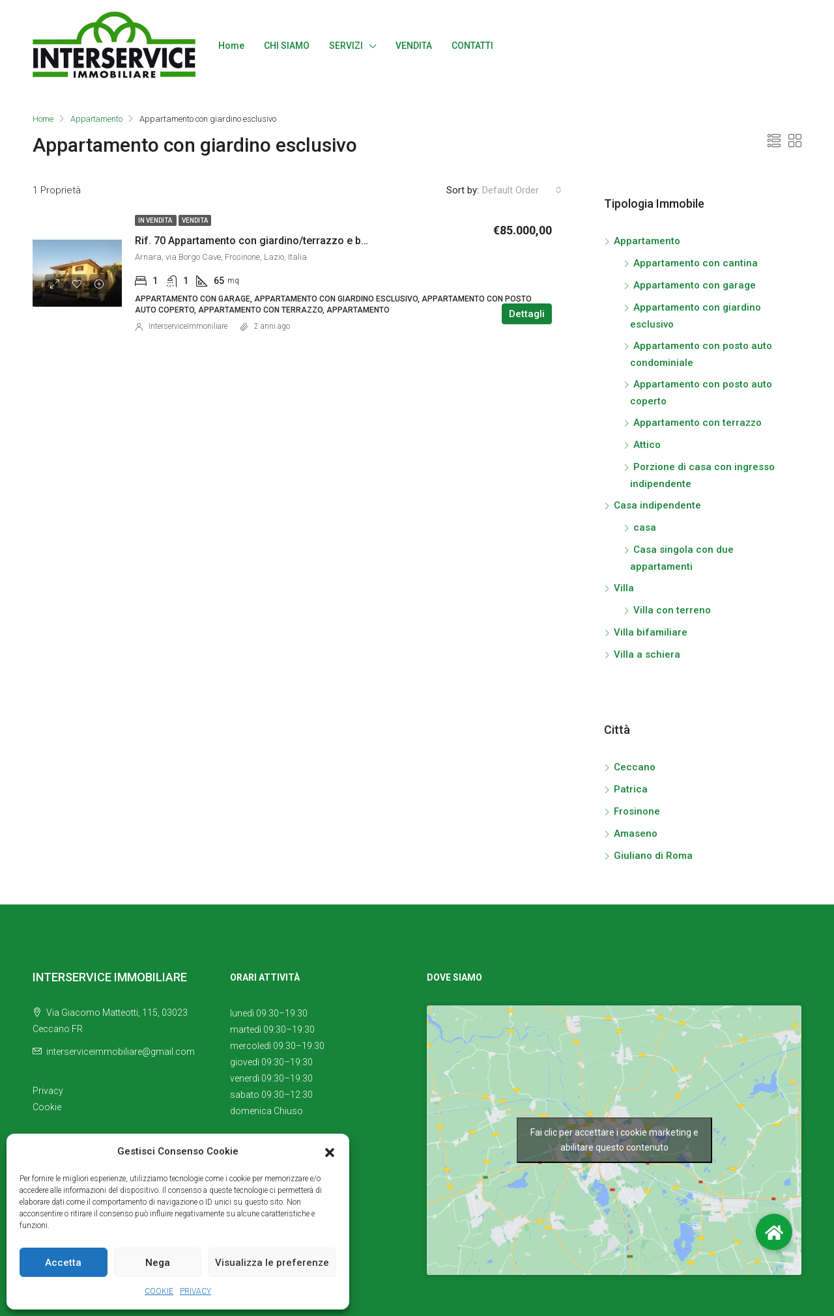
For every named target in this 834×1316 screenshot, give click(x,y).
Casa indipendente (657, 505)
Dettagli (527, 314)
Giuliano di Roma (653, 855)
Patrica (631, 789)
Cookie (47, 1107)
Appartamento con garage (694, 285)
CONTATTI (472, 45)
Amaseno (635, 833)
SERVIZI (346, 45)
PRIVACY (195, 1291)
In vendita (155, 220)
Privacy (48, 1090)
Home (231, 45)
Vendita (195, 220)
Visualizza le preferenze (272, 1262)
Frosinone (637, 811)
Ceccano (634, 767)
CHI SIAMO (286, 45)
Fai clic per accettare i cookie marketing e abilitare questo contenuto (614, 1140)
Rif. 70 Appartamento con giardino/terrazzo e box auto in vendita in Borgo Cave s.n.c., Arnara (358, 240)
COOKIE (159, 1291)
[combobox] (522, 190)
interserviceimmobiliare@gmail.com (120, 1051)
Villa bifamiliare (650, 632)
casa (644, 527)
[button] (329, 1151)
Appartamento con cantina (695, 263)
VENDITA (413, 45)
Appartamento (97, 119)
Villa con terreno (672, 610)
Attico (647, 445)
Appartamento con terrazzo (697, 422)
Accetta (63, 1262)
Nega (157, 1262)
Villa (624, 588)
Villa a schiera (647, 654)
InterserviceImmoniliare (188, 326)
